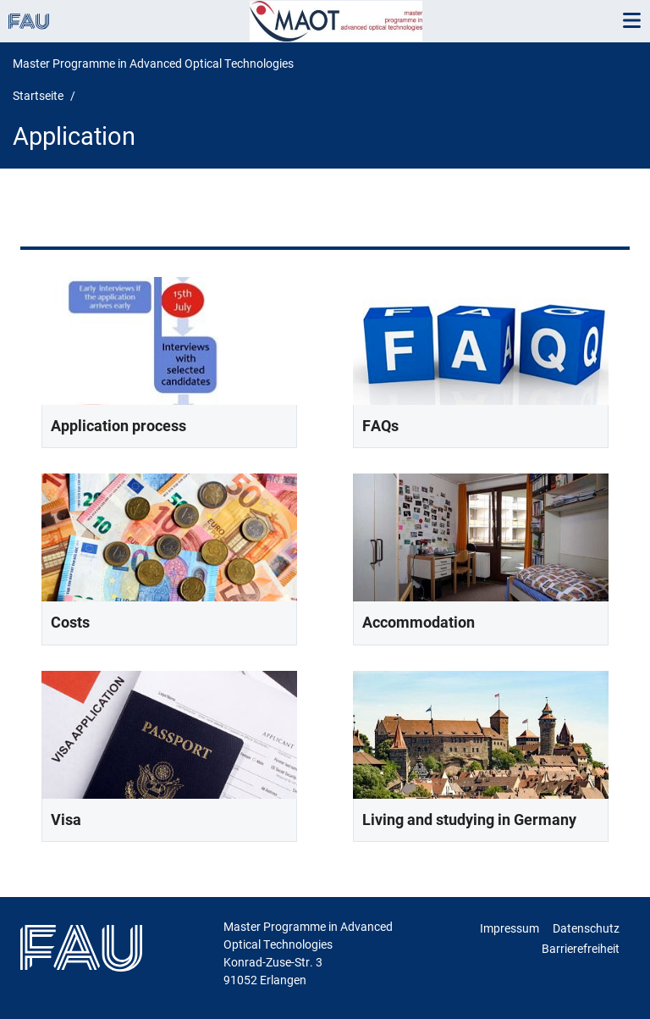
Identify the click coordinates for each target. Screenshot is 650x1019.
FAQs (380, 426)
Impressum (509, 928)
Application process (118, 426)
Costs (70, 622)
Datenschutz (586, 928)
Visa (66, 819)
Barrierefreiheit (581, 948)
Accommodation (418, 622)
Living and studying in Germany (469, 819)
